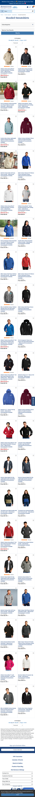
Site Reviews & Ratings (17, 770)
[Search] (32, 11)
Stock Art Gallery (17, 763)
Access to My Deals (17, 749)
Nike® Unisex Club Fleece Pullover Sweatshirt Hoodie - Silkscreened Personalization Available (26, 611)
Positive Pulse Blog (17, 766)
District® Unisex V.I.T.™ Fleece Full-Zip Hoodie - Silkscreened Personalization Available (26, 376)
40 (11, 40)
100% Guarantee (17, 756)
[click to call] (30, 7)
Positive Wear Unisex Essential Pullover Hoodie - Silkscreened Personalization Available (25, 70)
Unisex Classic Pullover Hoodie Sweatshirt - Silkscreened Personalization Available (8, 643)
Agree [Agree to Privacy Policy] (17, 794)
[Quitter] (33, 789)
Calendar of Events (17, 760)
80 (13, 40)
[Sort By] (17, 43)
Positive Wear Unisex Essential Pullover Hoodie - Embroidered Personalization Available (25, 242)
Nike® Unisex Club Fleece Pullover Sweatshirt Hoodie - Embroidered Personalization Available (8, 275)
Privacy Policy (20, 792)
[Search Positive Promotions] (21, 11)
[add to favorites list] (16, 47)
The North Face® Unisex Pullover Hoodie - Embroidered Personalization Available (25, 544)
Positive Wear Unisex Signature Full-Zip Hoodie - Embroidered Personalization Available (25, 710)
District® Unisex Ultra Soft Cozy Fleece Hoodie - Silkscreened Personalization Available (8, 174)
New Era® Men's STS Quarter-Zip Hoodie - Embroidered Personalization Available (25, 676)
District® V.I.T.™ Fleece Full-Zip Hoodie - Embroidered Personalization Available (8, 411)
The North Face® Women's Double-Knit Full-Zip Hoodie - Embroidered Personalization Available (26, 512)
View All (16, 40)
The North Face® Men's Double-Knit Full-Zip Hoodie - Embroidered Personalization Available (9, 512)
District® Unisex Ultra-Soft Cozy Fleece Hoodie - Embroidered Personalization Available (8, 611)
